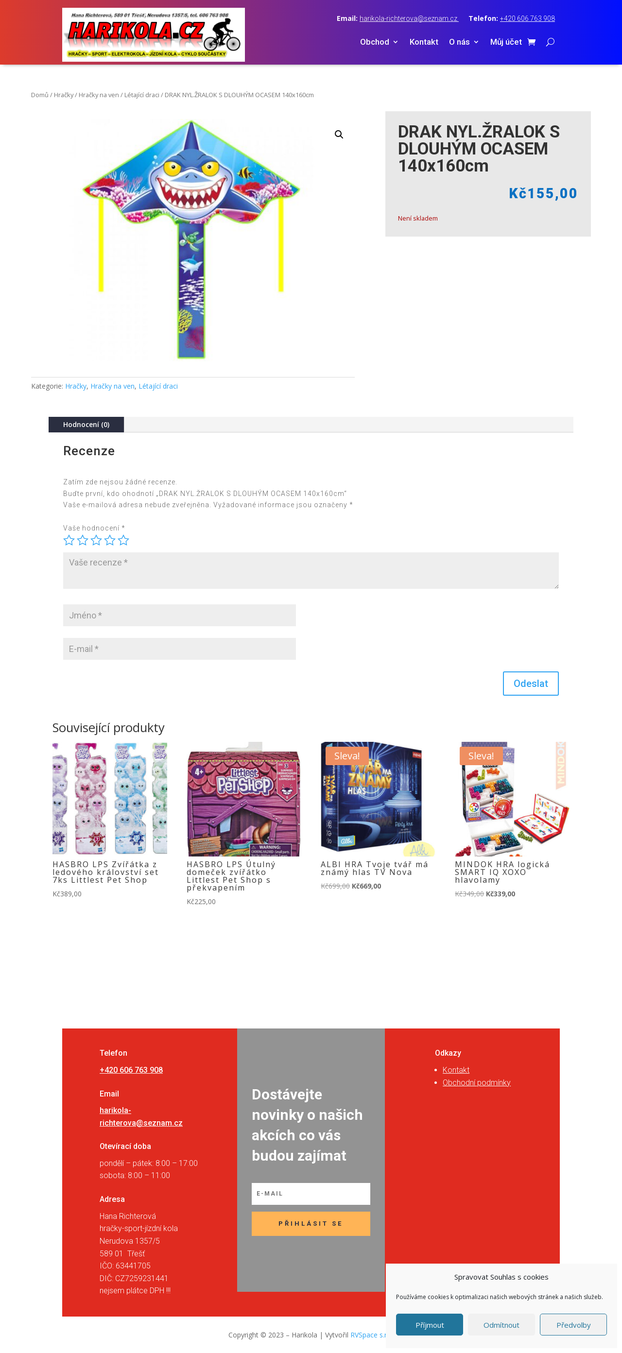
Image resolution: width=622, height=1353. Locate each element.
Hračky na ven (99, 94)
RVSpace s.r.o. (372, 1334)
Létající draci (141, 94)
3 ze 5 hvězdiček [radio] (96, 540)
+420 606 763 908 (527, 18)
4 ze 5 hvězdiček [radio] (110, 540)
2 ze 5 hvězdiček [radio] (82, 540)
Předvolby (573, 1325)
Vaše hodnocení (94, 528)
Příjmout (429, 1325)
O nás (459, 42)
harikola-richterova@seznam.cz (409, 18)
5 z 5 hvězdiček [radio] (123, 540)
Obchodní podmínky (477, 1082)
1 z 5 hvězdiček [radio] (69, 540)
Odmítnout (501, 1325)
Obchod (374, 42)
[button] (339, 134)
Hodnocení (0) (86, 424)
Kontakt (424, 42)
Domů (40, 94)
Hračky (63, 94)
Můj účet (506, 42)
